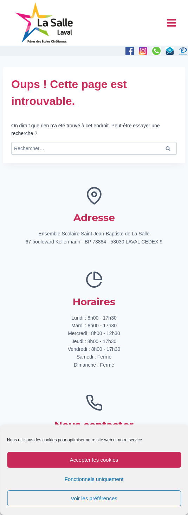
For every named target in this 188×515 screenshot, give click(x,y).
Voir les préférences (94, 498)
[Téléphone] (156, 51)
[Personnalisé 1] (183, 51)
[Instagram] (143, 51)
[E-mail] (170, 51)
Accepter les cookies (94, 460)
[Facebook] (130, 51)
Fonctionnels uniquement (94, 479)
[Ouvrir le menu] (171, 22)
